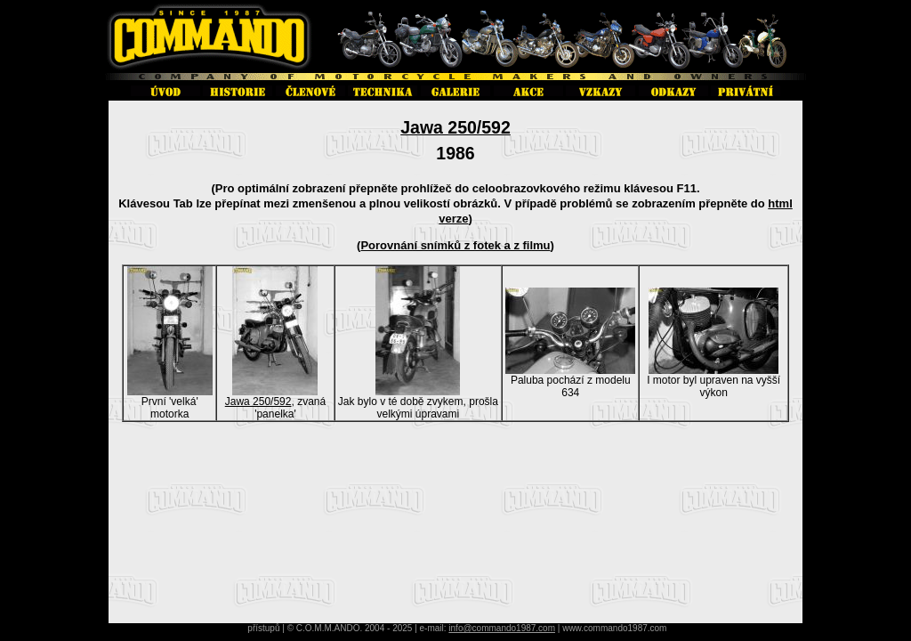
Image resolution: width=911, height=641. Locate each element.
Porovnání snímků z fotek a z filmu (455, 245)
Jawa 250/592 (455, 127)
